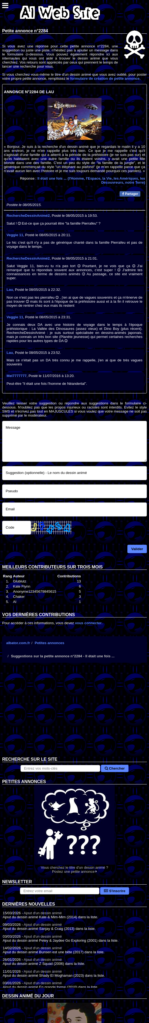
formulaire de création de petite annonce (105, 78)
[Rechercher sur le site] (60, 768)
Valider (137, 549)
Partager (130, 194)
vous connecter (88, 623)
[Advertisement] (74, 714)
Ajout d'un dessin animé (43, 913)
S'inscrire (114, 891)
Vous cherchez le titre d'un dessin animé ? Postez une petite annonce (74, 829)
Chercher (115, 768)
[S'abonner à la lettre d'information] (60, 891)
